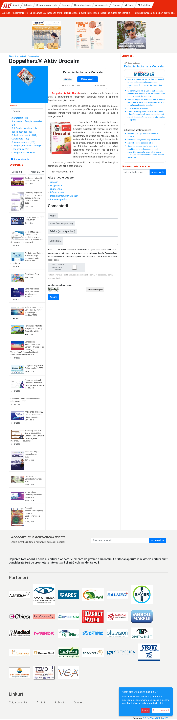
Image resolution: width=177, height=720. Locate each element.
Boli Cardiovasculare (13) (24, 128)
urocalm (54, 182)
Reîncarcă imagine (95, 289)
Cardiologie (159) (20, 138)
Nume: (53, 215)
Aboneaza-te (157, 172)
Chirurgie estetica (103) (23, 142)
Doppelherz (56, 185)
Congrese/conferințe (65, 5)
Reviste (85, 5)
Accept (145, 710)
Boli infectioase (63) (22, 131)
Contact (135, 5)
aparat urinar (56, 189)
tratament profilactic (60, 199)
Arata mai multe (20, 159)
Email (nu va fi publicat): (61, 223)
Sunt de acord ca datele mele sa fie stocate (67, 267)
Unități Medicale (101, 5)
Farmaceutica (33, 56)
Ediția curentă (18, 702)
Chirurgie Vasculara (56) (23, 152)
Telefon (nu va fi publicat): (62, 231)
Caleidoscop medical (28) (24, 135)
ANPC (165, 718)
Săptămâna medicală (17, 56)
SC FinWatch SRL (151, 718)
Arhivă (41, 702)
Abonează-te (157, 540)
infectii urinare (57, 192)
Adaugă (53, 297)
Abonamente (120, 5)
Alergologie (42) (20, 118)
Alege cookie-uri (161, 710)
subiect (147, 130)
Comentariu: (56, 240)
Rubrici (59, 702)
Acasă (35, 5)
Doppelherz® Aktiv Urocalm (64, 196)
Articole (47, 5)
